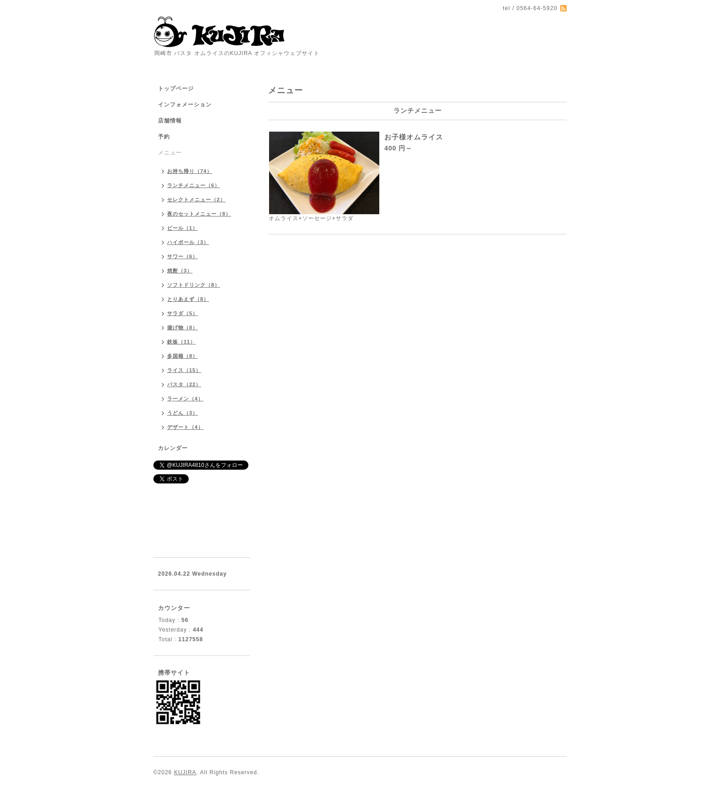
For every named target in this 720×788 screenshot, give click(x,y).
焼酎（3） (179, 270)
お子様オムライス (413, 137)
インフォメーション (185, 104)
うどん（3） (182, 413)
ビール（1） (182, 228)
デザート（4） (185, 427)
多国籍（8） (182, 356)
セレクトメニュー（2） (196, 199)
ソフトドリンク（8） (193, 285)
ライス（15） (184, 370)
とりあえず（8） (188, 299)
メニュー (170, 153)
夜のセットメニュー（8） (199, 213)
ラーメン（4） (185, 398)
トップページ (176, 88)
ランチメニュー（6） (193, 185)
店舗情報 (170, 120)
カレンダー (173, 448)
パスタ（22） (184, 384)
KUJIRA (185, 772)
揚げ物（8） (182, 327)
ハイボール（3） (188, 242)
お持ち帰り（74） (189, 171)
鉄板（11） (181, 341)
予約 (164, 136)
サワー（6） (182, 256)
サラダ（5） (182, 313)
